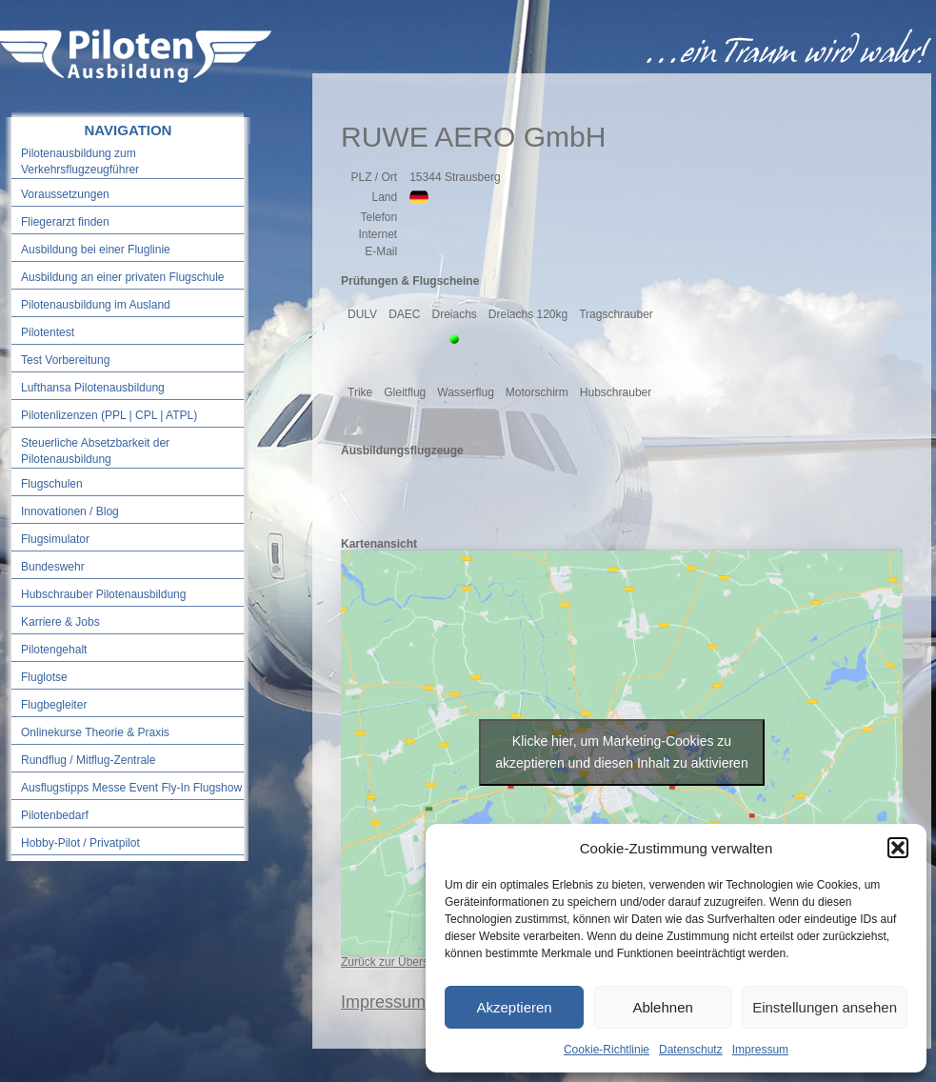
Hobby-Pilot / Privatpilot (80, 843)
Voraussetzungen (65, 194)
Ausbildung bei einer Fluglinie (95, 249)
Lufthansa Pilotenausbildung (93, 387)
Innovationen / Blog (70, 511)
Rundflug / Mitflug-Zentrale (88, 760)
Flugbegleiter (54, 704)
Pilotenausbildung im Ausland (95, 304)
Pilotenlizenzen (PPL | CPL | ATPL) (109, 415)
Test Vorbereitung (65, 360)
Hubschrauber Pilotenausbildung (103, 594)
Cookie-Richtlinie (606, 1049)
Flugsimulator (55, 539)
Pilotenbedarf (55, 815)
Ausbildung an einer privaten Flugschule (122, 277)
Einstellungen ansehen (824, 1007)
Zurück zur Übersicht (394, 962)
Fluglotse (44, 677)
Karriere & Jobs (60, 622)
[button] (897, 847)
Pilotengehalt (54, 649)
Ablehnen (662, 1007)
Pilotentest (47, 332)
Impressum (760, 1049)
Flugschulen (52, 484)
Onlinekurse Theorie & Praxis (95, 732)
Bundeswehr (53, 566)
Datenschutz (691, 1049)
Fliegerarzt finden (65, 222)
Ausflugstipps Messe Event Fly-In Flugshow (131, 787)
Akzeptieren (513, 1007)
